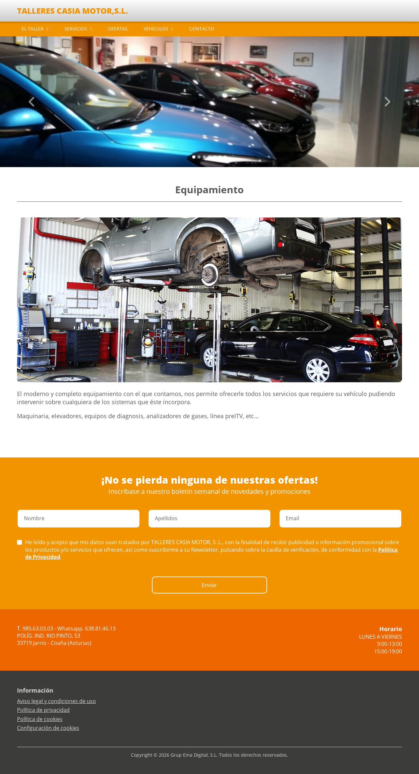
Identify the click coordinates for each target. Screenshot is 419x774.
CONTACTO (201, 29)
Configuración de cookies (48, 727)
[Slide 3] (209, 157)
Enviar (209, 585)
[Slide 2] (204, 157)
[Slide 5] (220, 157)
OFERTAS (118, 29)
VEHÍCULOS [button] (156, 29)
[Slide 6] (225, 157)
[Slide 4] (214, 157)
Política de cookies (40, 719)
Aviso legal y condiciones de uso (56, 701)
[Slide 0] (193, 157)
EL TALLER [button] (33, 29)
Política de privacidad (43, 710)
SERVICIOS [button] (75, 29)
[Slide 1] (199, 157)
